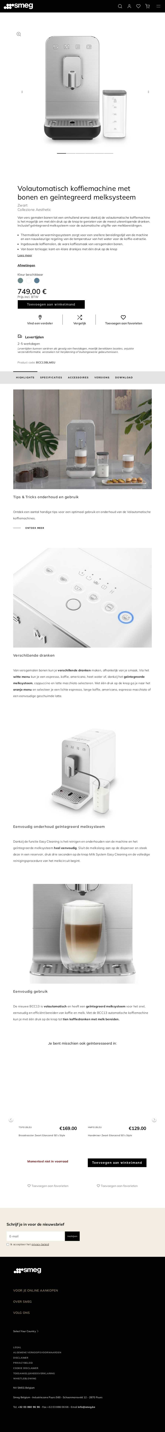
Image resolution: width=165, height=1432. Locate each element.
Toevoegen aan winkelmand (51, 304)
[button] (19, 33)
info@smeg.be (86, 1406)
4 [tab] (90, 152)
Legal (17, 1347)
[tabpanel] (85, 88)
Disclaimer (20, 1357)
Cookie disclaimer (25, 1368)
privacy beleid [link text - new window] (40, 1244)
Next (154, 1119)
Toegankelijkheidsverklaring (34, 1373)
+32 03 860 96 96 (29, 1406)
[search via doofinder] (120, 6)
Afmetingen (26, 265)
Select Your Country (24, 1331)
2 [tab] (71, 152)
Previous (10, 1119)
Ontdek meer (34, 528)
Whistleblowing (24, 1378)
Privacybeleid (23, 1362)
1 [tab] (62, 152)
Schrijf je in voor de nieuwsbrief (35, 1224)
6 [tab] (109, 152)
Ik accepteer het (29, 1244)
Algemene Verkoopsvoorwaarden (37, 1352)
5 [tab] (99, 152)
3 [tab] (80, 152)
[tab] (25, 377)
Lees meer (25, 255)
